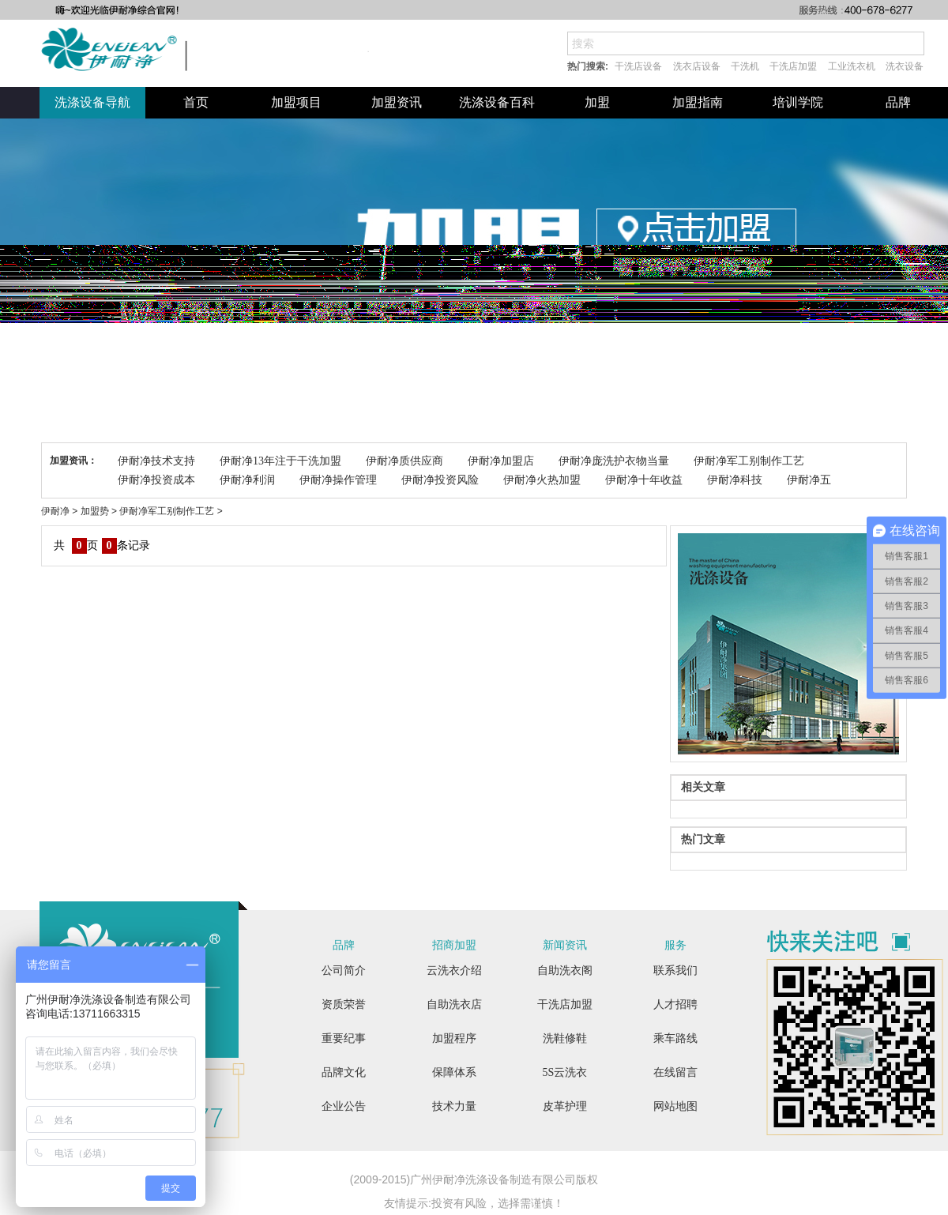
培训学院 (798, 102)
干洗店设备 (638, 66)
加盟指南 (697, 102)
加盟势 (95, 511)
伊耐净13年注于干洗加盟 (280, 461)
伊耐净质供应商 (404, 461)
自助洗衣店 (454, 1004)
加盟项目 (296, 102)
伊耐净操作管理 (338, 480)
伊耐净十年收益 (644, 480)
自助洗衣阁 (564, 970)
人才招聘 (675, 1004)
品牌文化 (344, 1072)
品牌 (898, 102)
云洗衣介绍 (454, 970)
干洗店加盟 (793, 66)
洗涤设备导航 (92, 102)
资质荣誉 (344, 1004)
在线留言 (675, 1072)
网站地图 (675, 1106)
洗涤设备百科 (497, 102)
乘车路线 (675, 1038)
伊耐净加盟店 (501, 461)
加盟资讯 (396, 102)
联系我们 (675, 970)
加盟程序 (454, 1038)
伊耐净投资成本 (156, 480)
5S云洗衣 (565, 1072)
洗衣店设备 (696, 66)
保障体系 (454, 1072)
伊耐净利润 (247, 480)
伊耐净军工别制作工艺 (749, 461)
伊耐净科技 (734, 480)
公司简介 (344, 970)
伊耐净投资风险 (440, 480)
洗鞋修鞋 (565, 1038)
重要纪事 (344, 1038)
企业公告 (344, 1106)
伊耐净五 (809, 480)
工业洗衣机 (851, 66)
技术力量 (454, 1106)
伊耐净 (55, 511)
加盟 (597, 102)
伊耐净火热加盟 (542, 480)
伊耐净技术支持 (156, 461)
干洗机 (745, 66)
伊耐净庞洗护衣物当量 (614, 461)
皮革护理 (565, 1106)
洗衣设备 (905, 66)
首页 (196, 102)
